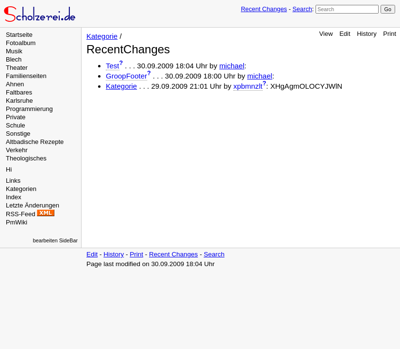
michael (232, 66)
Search (302, 9)
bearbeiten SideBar (55, 240)
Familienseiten (26, 75)
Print (389, 33)
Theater (17, 67)
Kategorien (21, 188)
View (326, 33)
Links (13, 180)
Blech (14, 59)
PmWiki (16, 222)
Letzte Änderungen (32, 205)
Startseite (19, 34)
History (366, 33)
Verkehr (17, 150)
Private (15, 117)
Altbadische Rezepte (35, 141)
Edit (344, 33)
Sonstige (18, 133)
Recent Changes (264, 9)
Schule (15, 125)
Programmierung (29, 108)
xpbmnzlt (248, 86)
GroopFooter (126, 76)
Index (13, 197)
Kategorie (101, 36)
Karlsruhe (19, 100)
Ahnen (15, 84)
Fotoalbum (20, 43)
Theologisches (26, 158)
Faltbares (19, 92)
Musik (14, 51)
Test (112, 66)
